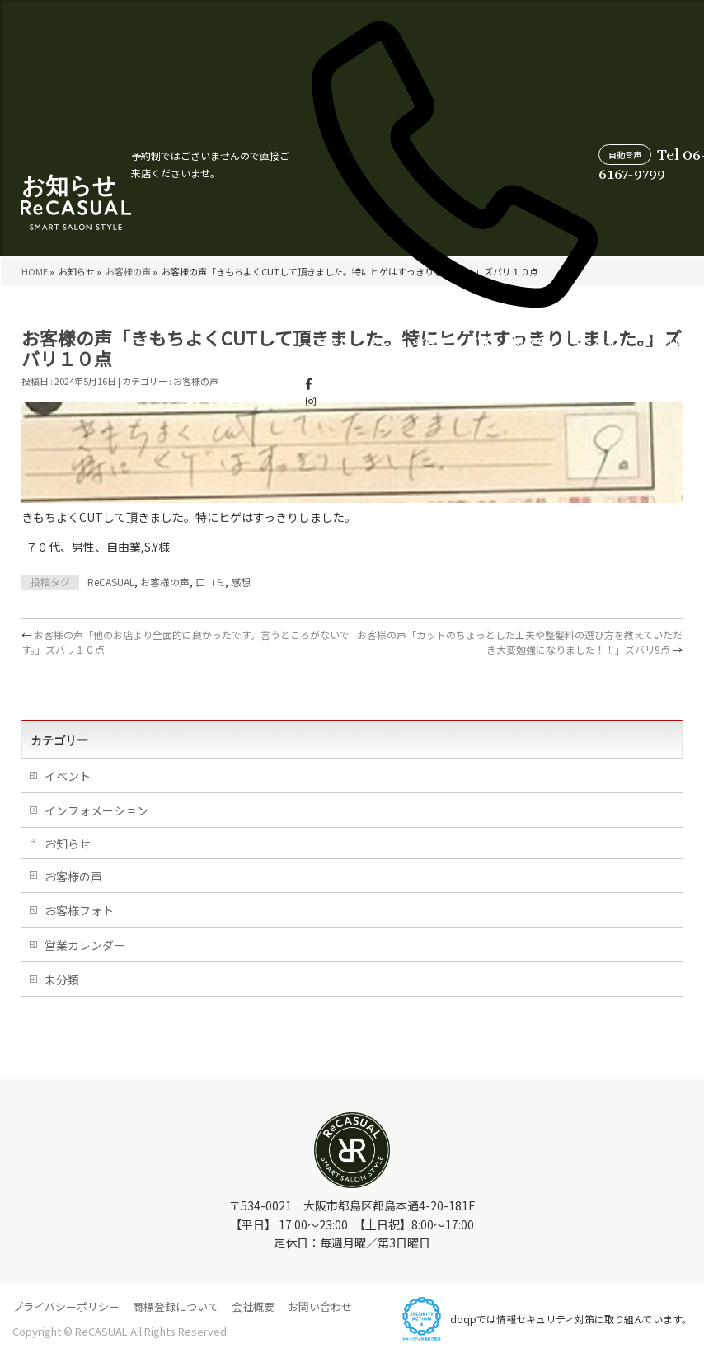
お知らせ (68, 843)
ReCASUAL (110, 582)
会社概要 (253, 1306)
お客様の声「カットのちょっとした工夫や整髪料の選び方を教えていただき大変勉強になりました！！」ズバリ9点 (520, 641)
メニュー (213, 357)
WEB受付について (652, 357)
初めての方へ (364, 357)
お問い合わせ (320, 1306)
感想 (241, 582)
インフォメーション (96, 810)
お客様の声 (265, 357)
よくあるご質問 (430, 357)
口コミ (210, 582)
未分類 (62, 979)
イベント (68, 776)
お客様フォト (79, 910)
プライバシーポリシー (66, 1306)
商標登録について (175, 1306)
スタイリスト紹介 (574, 357)
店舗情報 (312, 357)
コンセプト (165, 357)
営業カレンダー (499, 357)
